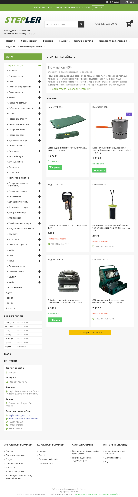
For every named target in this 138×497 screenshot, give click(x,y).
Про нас (9, 303)
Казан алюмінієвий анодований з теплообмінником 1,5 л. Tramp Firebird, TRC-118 (112, 150)
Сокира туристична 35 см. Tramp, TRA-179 (67, 226)
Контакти (10, 308)
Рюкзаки (48, 40)
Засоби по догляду (17, 102)
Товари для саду (16, 135)
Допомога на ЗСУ (47, 463)
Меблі (11, 250)
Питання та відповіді (48, 459)
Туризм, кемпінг (16, 76)
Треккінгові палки (16, 266)
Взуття (11, 97)
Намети (10, 40)
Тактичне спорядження (19, 86)
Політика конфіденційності (110, 494)
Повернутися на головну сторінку (70, 88)
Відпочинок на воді (17, 140)
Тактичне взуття (83, 40)
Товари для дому (16, 129)
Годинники (13, 151)
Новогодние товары (18, 207)
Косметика (13, 172)
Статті (42, 455)
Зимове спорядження (30, 46)
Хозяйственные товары (19, 223)
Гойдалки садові (16, 271)
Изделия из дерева (17, 191)
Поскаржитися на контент (86, 494)
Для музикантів (15, 161)
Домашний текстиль (18, 201)
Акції (107, 461)
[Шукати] (81, 24)
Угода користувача (15, 471)
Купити (56, 167)
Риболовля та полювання (113, 40)
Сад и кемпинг (15, 196)
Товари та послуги (15, 65)
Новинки (12, 70)
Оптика (11, 113)
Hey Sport (12, 234)
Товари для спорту (17, 118)
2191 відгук (114, 2)
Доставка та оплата (15, 455)
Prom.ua (83, 489)
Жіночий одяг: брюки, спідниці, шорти (82, 459)
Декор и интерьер (17, 212)
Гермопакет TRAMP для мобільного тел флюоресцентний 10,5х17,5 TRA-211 (111, 228)
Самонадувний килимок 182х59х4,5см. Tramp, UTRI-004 (67, 148)
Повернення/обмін (15, 463)
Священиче (13, 167)
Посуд (11, 260)
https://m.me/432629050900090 (23, 418)
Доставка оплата (14, 287)
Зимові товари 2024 (17, 145)
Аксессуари (13, 239)
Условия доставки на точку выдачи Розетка (19, 477)
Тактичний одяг (16, 92)
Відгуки (9, 292)
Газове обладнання (17, 244)
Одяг (9, 46)
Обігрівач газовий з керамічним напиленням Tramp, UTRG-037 (108, 301)
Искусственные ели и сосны (21, 228)
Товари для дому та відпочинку (18, 184)
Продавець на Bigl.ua (69, 492)
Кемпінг (63, 40)
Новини (9, 297)
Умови (98, 7)
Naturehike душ (15, 156)
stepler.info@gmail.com (19, 415)
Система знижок (113, 457)
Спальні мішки (29, 40)
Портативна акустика (18, 177)
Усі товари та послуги (89, 332)
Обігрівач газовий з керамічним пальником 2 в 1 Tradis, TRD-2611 (65, 301)
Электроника (14, 217)
